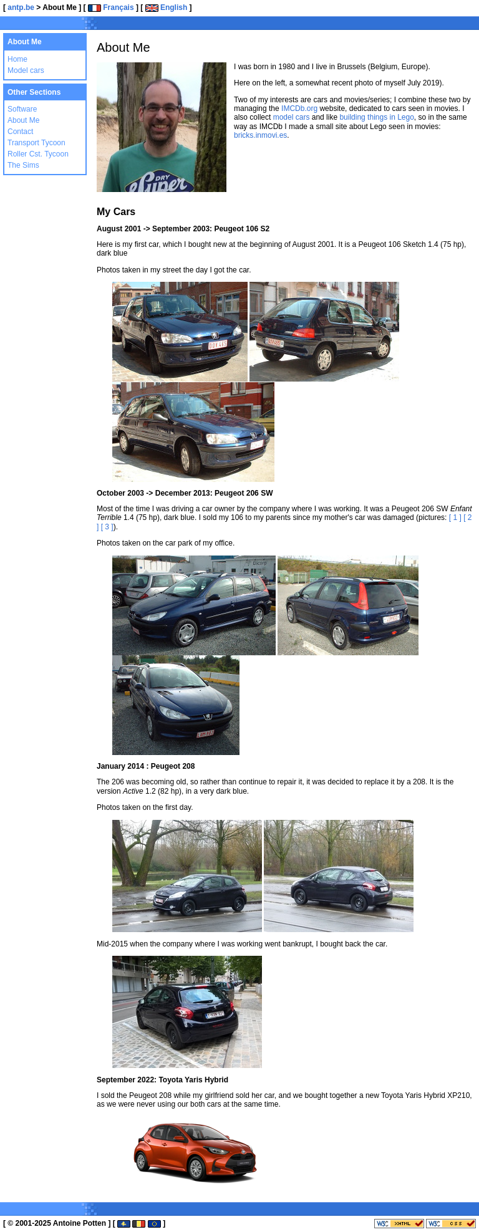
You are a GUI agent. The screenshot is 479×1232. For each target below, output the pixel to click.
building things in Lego (376, 117)
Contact (20, 131)
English (166, 7)
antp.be (20, 7)
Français (111, 7)
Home (17, 59)
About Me (23, 120)
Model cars (25, 70)
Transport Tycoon (36, 142)
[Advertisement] (327, 25)
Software (22, 109)
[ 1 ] (455, 517)
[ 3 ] (107, 526)
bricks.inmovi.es (260, 135)
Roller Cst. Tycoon (38, 154)
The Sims (23, 165)
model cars (291, 117)
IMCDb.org (299, 108)
